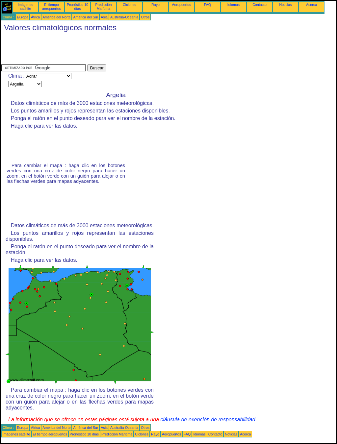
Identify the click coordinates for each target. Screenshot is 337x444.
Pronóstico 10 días (77, 7)
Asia (104, 17)
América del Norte (56, 17)
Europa (22, 17)
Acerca (311, 5)
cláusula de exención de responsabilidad (208, 419)
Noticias (285, 5)
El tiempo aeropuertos (51, 7)
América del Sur (85, 17)
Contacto (259, 5)
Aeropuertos (181, 5)
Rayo (155, 5)
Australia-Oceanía (124, 17)
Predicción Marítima (103, 7)
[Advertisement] (121, 49)
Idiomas (233, 5)
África (35, 17)
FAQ (207, 5)
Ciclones (129, 5)
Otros (145, 17)
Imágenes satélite (25, 7)
